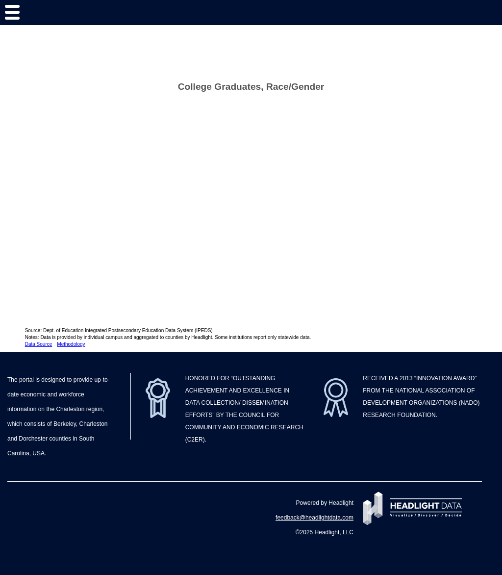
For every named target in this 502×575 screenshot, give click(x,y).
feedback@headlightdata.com (314, 517)
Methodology (71, 344)
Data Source (38, 344)
